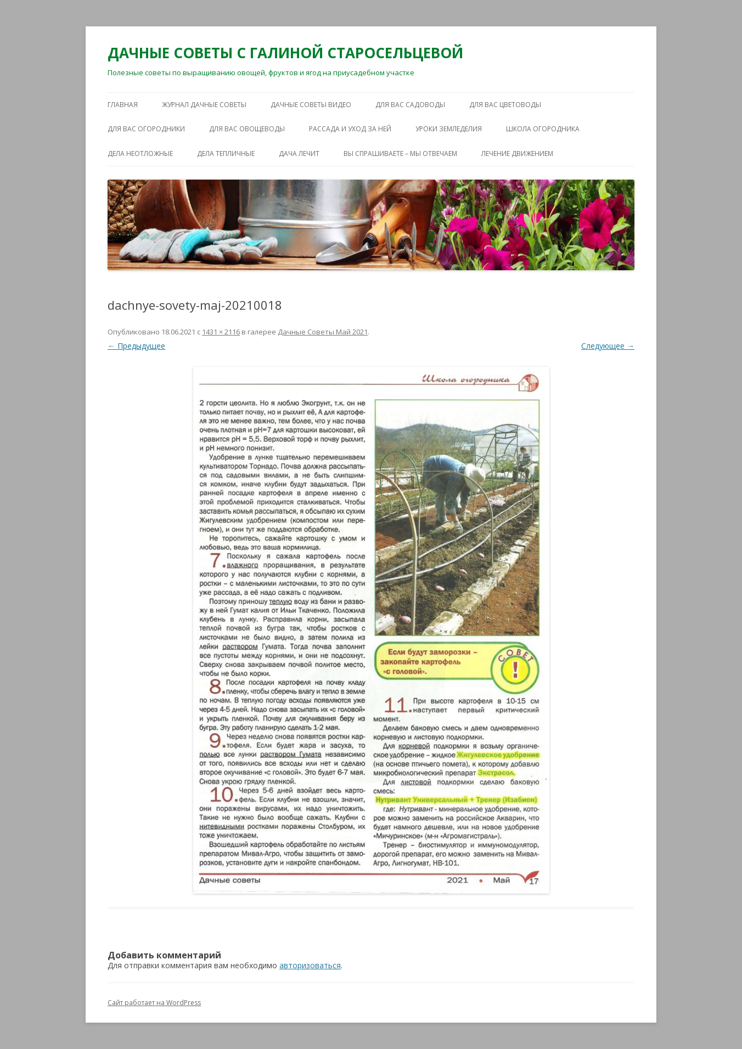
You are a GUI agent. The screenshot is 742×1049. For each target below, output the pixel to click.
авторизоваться (310, 965)
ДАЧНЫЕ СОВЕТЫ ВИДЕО (311, 104)
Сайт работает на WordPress (154, 1002)
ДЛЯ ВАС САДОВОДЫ (410, 104)
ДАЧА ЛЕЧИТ (299, 153)
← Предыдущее (136, 346)
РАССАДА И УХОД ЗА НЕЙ (350, 128)
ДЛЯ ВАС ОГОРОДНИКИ (146, 128)
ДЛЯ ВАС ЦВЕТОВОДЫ (505, 104)
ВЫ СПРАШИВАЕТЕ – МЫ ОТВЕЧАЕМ (400, 153)
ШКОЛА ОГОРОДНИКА (543, 128)
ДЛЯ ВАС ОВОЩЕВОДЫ (247, 128)
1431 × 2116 (221, 332)
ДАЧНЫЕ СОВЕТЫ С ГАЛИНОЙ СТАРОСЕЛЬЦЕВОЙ (285, 53)
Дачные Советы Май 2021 (323, 332)
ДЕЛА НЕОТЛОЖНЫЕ (140, 153)
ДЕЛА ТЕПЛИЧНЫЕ (226, 153)
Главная (123, 104)
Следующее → (607, 346)
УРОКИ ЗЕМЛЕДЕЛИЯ (448, 128)
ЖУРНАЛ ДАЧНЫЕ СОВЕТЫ (204, 104)
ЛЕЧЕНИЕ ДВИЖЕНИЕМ (517, 153)
